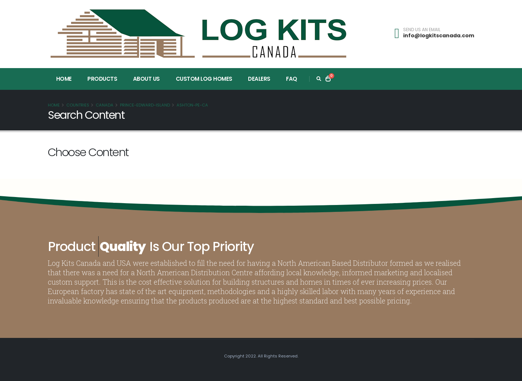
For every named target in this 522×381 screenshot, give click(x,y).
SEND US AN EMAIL (421, 29)
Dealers (259, 79)
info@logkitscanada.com (438, 35)
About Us (146, 79)
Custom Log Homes (204, 79)
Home (64, 79)
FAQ (291, 79)
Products (102, 79)
